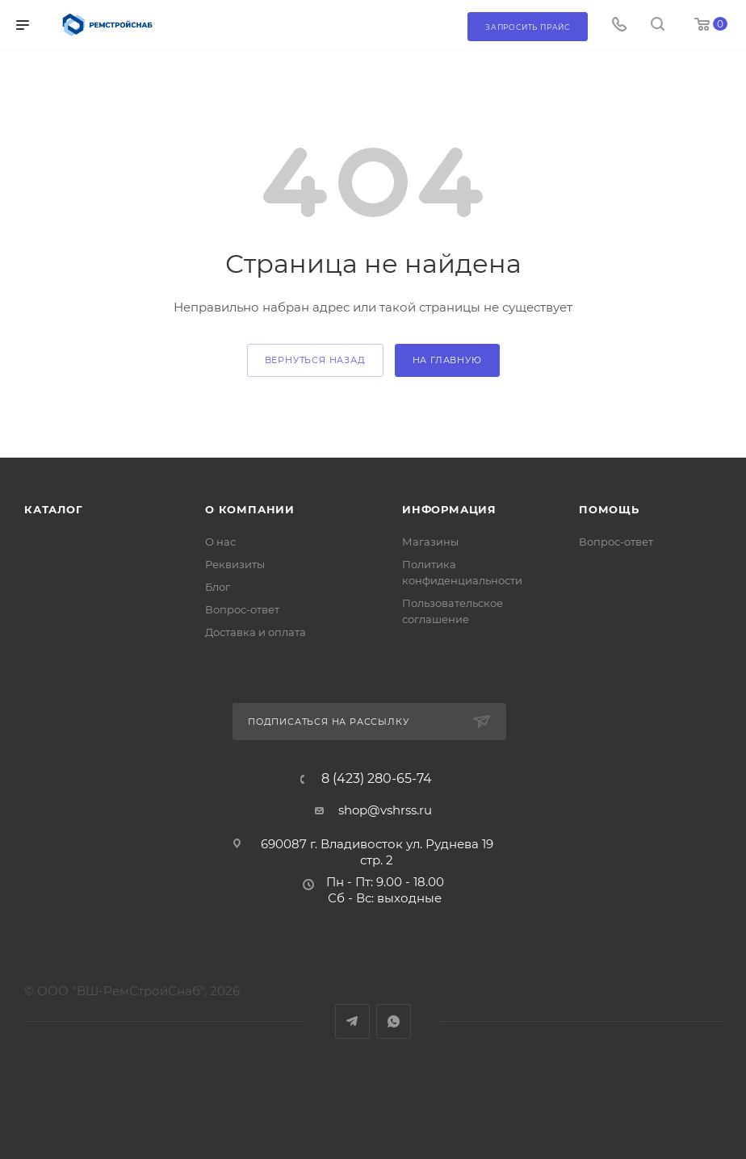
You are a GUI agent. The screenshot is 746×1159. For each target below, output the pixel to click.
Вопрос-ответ (242, 609)
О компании (250, 509)
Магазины (430, 541)
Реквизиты (235, 564)
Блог (217, 586)
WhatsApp (393, 1021)
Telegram (352, 1021)
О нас (220, 541)
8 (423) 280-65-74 (376, 778)
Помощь (609, 509)
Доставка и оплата (255, 632)
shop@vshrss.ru (385, 810)
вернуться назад (315, 360)
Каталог (53, 509)
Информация (449, 509)
